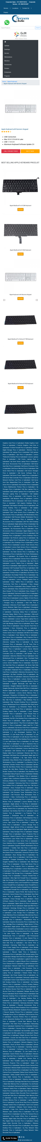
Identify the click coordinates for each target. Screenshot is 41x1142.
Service (6, 8)
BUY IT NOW (30, 151)
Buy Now (20, 209)
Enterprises (7, 72)
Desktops (7, 49)
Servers (6, 53)
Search (38, 28)
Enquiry (6, 12)
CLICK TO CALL (9, 1138)
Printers (6, 68)
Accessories (8, 64)
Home (4, 81)
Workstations (8, 57)
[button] (4, 300)
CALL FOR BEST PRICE (11, 151)
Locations (15, 8)
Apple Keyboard (12, 81)
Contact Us (25, 8)
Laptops (6, 45)
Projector (7, 76)
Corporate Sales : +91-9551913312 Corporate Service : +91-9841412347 (20, 3)
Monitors (7, 61)
